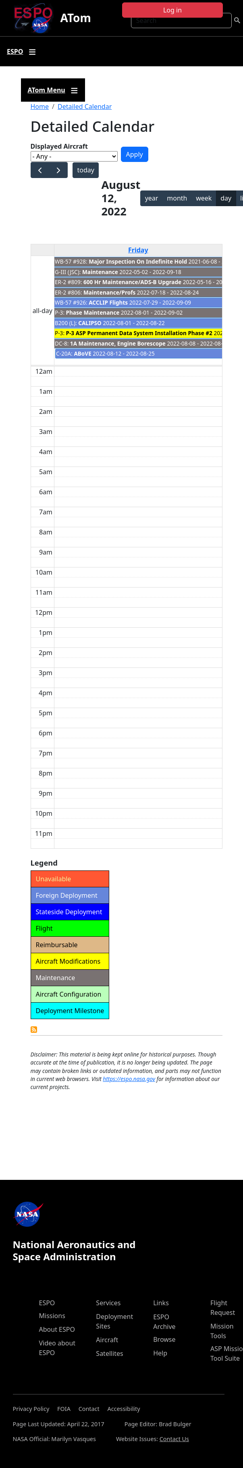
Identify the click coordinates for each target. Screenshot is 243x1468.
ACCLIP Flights (108, 302)
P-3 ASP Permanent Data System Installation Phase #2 (139, 333)
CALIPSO (90, 323)
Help (160, 1353)
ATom (75, 17)
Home (40, 106)
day (225, 198)
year (151, 198)
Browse (164, 1339)
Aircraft (107, 1339)
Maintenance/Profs (109, 292)
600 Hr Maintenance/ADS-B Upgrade (132, 282)
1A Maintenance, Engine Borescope (118, 343)
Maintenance (100, 272)
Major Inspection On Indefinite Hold (138, 261)
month (177, 198)
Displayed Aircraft (59, 146)
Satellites (109, 1353)
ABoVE (82, 353)
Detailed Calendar (85, 106)
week (204, 198)
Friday (138, 250)
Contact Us (174, 1439)
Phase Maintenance (93, 312)
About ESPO (57, 1329)
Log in (172, 10)
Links (161, 1302)
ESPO (47, 1302)
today (85, 170)
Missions (52, 1315)
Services (108, 1302)
